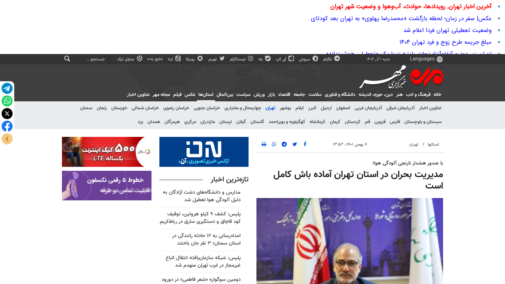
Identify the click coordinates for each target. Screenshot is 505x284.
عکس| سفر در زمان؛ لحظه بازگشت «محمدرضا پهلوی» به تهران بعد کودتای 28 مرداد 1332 (383, 18)
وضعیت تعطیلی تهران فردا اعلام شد (447, 30)
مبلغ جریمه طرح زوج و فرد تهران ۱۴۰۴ (446, 42)
